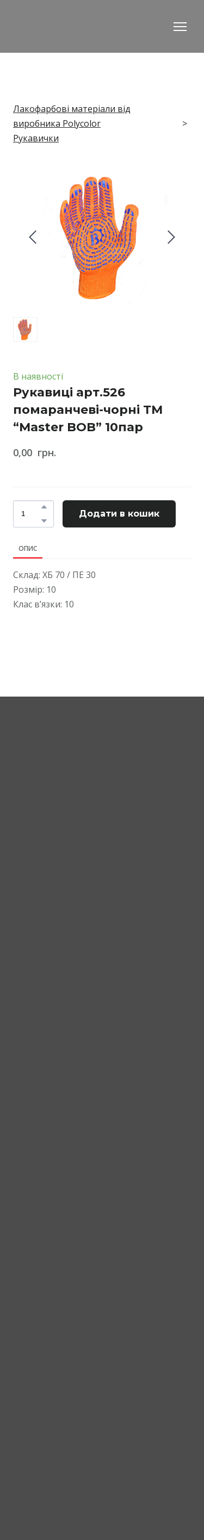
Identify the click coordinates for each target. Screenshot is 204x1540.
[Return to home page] (73, 26)
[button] (44, 506)
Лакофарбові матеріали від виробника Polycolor (72, 116)
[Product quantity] (30, 514)
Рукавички (36, 138)
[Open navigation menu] (180, 27)
